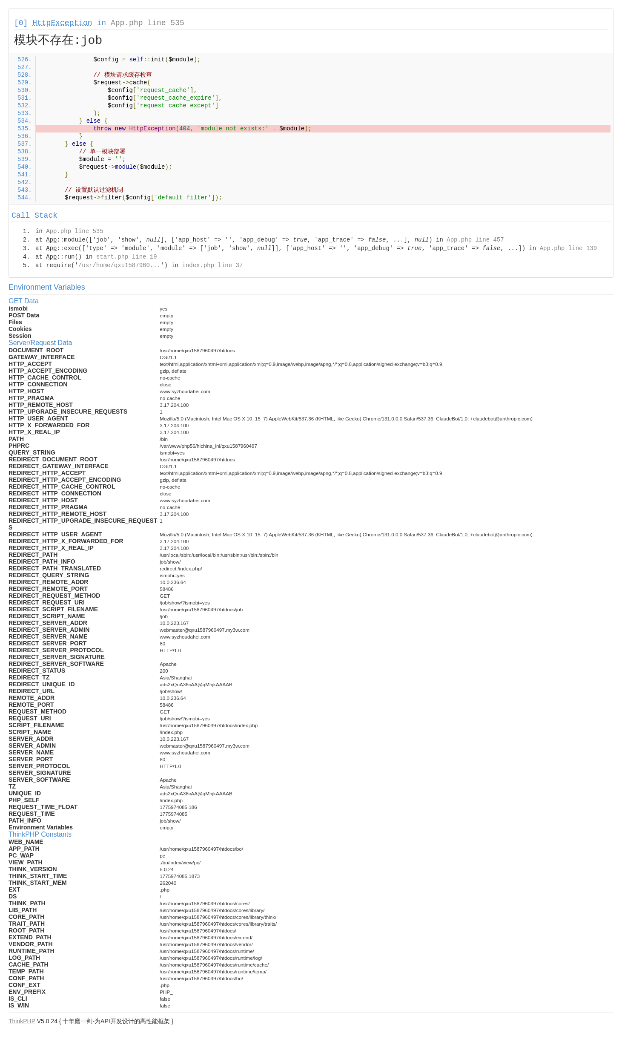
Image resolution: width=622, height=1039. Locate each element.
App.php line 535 (147, 23)
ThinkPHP (22, 1021)
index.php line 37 (212, 265)
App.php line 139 (568, 248)
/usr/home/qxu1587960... (119, 265)
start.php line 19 (126, 256)
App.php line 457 (475, 239)
